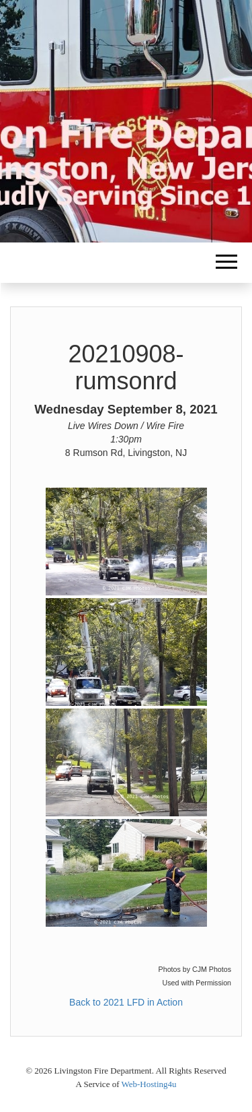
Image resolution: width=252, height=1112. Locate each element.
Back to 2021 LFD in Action (126, 1002)
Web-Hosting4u (149, 1084)
